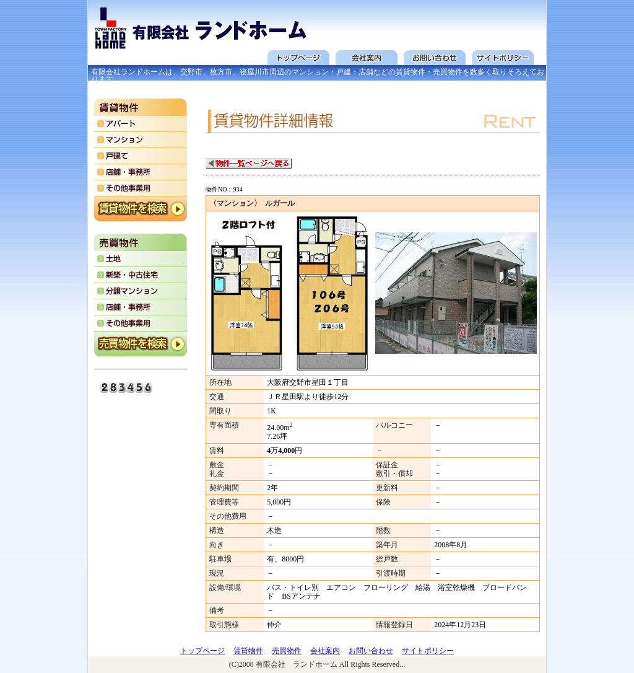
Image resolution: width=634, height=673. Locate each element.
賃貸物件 (248, 650)
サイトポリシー (428, 650)
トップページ (202, 650)
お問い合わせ (371, 650)
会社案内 (325, 650)
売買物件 (287, 650)
